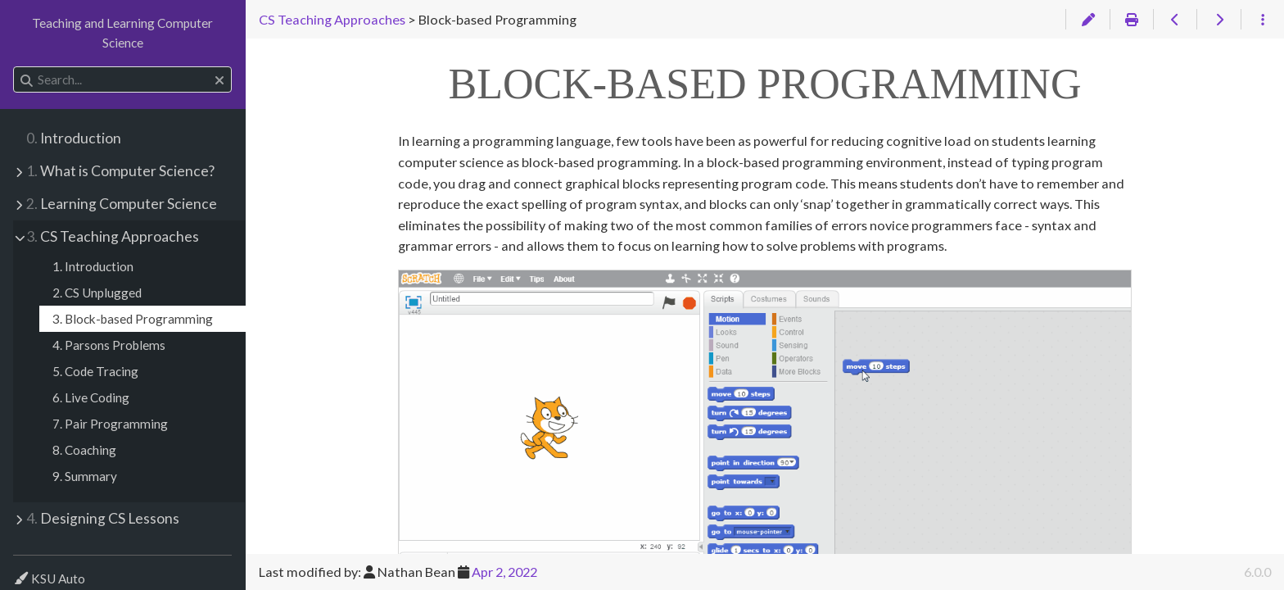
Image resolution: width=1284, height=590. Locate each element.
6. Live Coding (90, 397)
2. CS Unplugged (97, 292)
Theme (31, 568)
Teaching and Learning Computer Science (122, 33)
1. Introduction (92, 266)
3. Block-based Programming (132, 318)
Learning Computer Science (121, 203)
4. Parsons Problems (108, 345)
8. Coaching (84, 449)
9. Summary (84, 476)
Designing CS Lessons (102, 518)
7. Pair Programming (110, 423)
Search (14, 66)
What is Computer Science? (120, 170)
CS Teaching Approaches (112, 236)
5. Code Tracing (95, 371)
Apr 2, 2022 (504, 571)
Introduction (73, 138)
